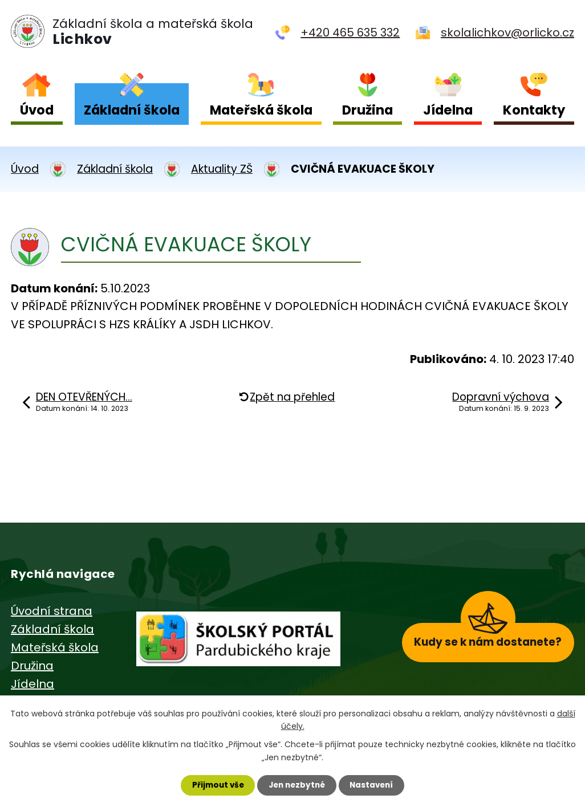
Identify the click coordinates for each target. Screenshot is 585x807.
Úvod (37, 110)
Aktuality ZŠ (222, 169)
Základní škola (132, 110)
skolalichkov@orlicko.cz (507, 32)
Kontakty (534, 110)
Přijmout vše (215, 784)
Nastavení (374, 784)
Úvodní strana (51, 611)
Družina (367, 110)
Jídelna (448, 110)
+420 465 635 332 (350, 32)
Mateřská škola (261, 110)
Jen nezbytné (297, 784)
